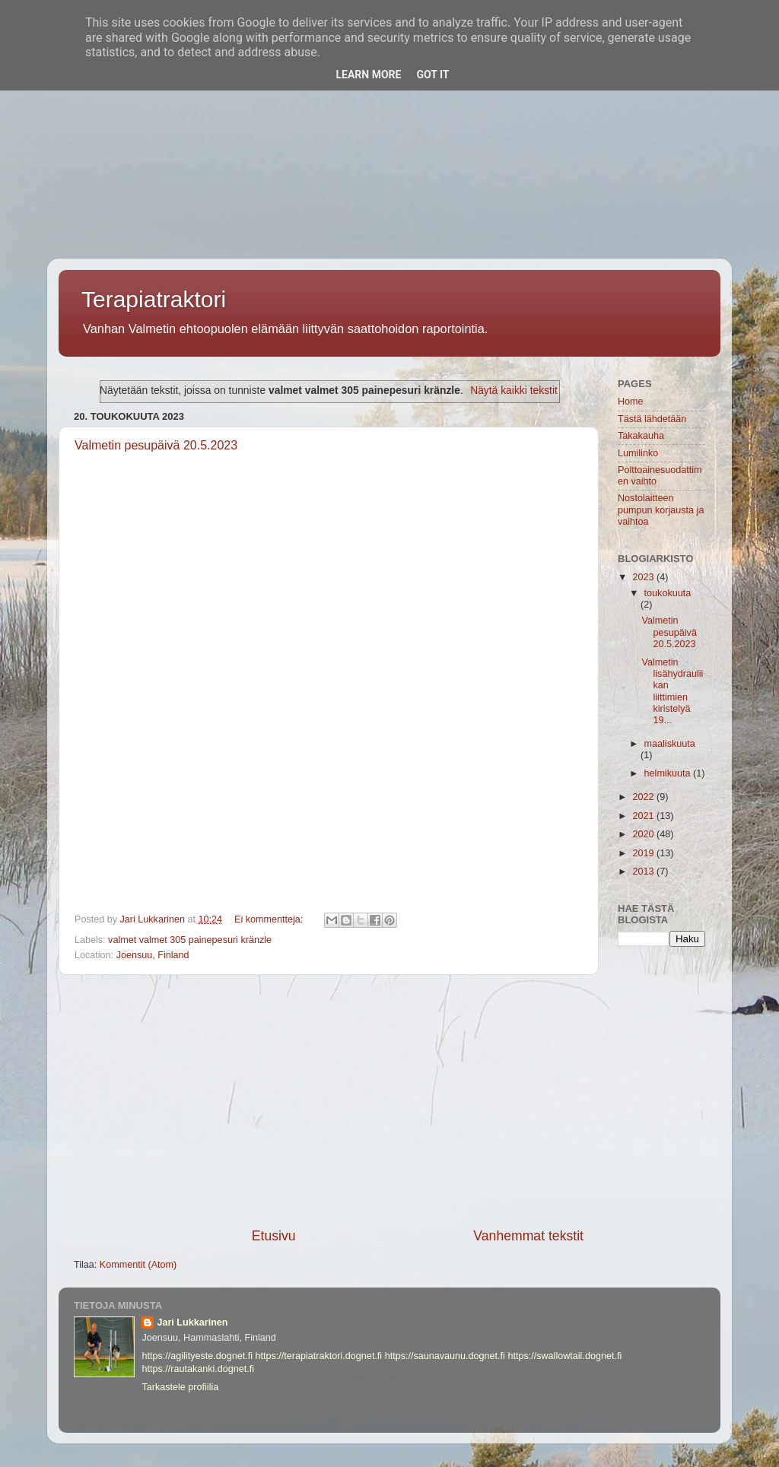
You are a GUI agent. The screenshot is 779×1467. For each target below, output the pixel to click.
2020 (644, 834)
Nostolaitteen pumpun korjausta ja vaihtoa (661, 509)
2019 (644, 853)
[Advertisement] (389, 106)
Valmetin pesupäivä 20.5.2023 (156, 445)
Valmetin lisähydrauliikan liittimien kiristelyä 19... (672, 691)
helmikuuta (668, 773)
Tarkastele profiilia (179, 1387)
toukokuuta (668, 593)
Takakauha (641, 435)
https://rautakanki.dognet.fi (197, 1369)
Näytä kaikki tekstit (514, 390)
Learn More (368, 74)
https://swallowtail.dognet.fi (564, 1356)
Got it (432, 74)
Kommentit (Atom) (138, 1264)
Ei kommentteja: (270, 919)
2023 (644, 577)
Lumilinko (638, 453)
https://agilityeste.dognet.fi (197, 1356)
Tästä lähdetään (652, 419)
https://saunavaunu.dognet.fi (445, 1356)
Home (631, 401)
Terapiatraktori (153, 299)
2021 (644, 816)
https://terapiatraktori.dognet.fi (319, 1356)
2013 (644, 871)
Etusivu (274, 1235)
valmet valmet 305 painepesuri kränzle (190, 940)
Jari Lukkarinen (192, 1322)
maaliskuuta (669, 743)
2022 (644, 797)
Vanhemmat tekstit (528, 1235)
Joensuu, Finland (152, 955)
